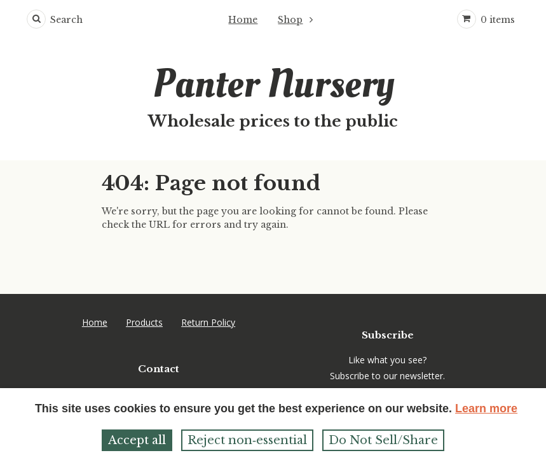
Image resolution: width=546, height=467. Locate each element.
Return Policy (208, 322)
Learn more (486, 408)
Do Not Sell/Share (383, 440)
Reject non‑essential (247, 440)
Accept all (137, 440)
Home (242, 19)
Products (144, 322)
